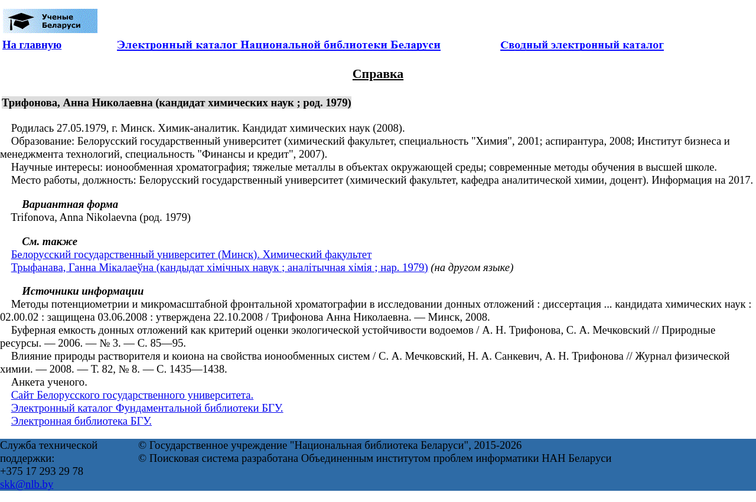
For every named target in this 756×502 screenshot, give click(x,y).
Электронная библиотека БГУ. (81, 421)
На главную (31, 44)
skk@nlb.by (26, 484)
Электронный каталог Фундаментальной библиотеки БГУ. (147, 408)
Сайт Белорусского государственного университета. (132, 395)
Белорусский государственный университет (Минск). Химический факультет (191, 254)
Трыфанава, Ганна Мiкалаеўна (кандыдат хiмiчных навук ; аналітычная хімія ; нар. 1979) (219, 267)
